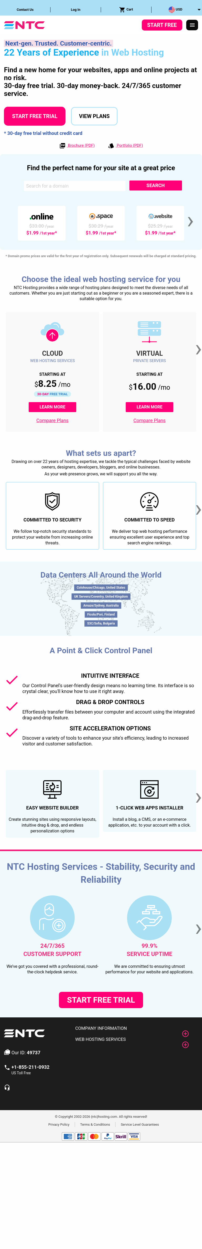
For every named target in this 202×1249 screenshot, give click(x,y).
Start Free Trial (34, 116)
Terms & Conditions (95, 1124)
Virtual (149, 353)
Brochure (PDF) (77, 146)
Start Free (162, 25)
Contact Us (25, 10)
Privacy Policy (58, 1124)
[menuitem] (25, 9)
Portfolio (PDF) (125, 146)
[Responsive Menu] (192, 25)
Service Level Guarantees (140, 1124)
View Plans (94, 116)
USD (175, 10)
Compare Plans (52, 420)
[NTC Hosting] (24, 24)
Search (156, 185)
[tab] (134, 1028)
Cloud (52, 353)
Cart (126, 10)
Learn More (57, 406)
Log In (75, 10)
